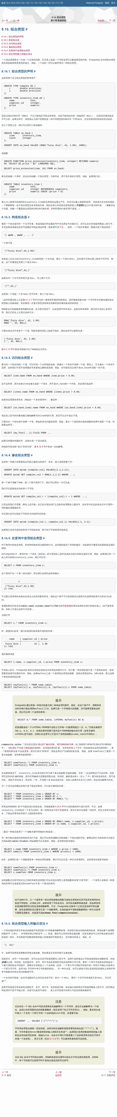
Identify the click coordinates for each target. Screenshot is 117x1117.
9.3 (8, 3)
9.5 (18, 3)
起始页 (101, 20)
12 (36, 3)
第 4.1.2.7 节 (29, 313)
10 (27, 3)
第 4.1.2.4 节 (53, 1072)
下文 (61, 239)
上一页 (5, 20)
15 (49, 3)
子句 (14, 775)
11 (31, 3)
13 (40, 3)
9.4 (13, 3)
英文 (113, 3)
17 (57, 3)
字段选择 (66, 628)
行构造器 (28, 775)
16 (53, 3)
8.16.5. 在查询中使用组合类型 (16, 50)
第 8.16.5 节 (40, 464)
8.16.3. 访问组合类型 (11, 43)
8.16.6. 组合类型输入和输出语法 (17, 54)
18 (61, 3)
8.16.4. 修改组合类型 (11, 47)
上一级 (16, 20)
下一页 (112, 20)
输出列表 (46, 771)
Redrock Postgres (94, 3)
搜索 (107, 3)
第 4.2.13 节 (7, 365)
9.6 (22, 3)
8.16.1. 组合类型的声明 (13, 36)
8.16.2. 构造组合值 (10, 40)
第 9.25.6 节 (58, 836)
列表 (65, 771)
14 (44, 3)
